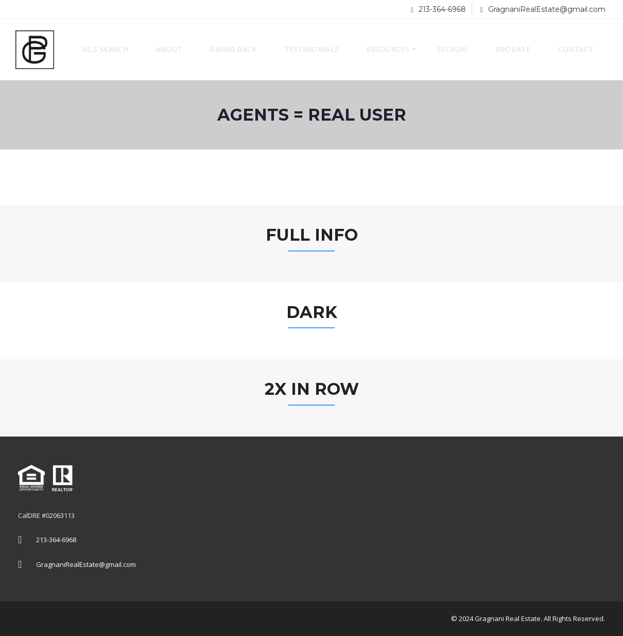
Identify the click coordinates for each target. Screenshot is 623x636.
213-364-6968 (438, 9)
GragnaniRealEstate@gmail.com (542, 9)
